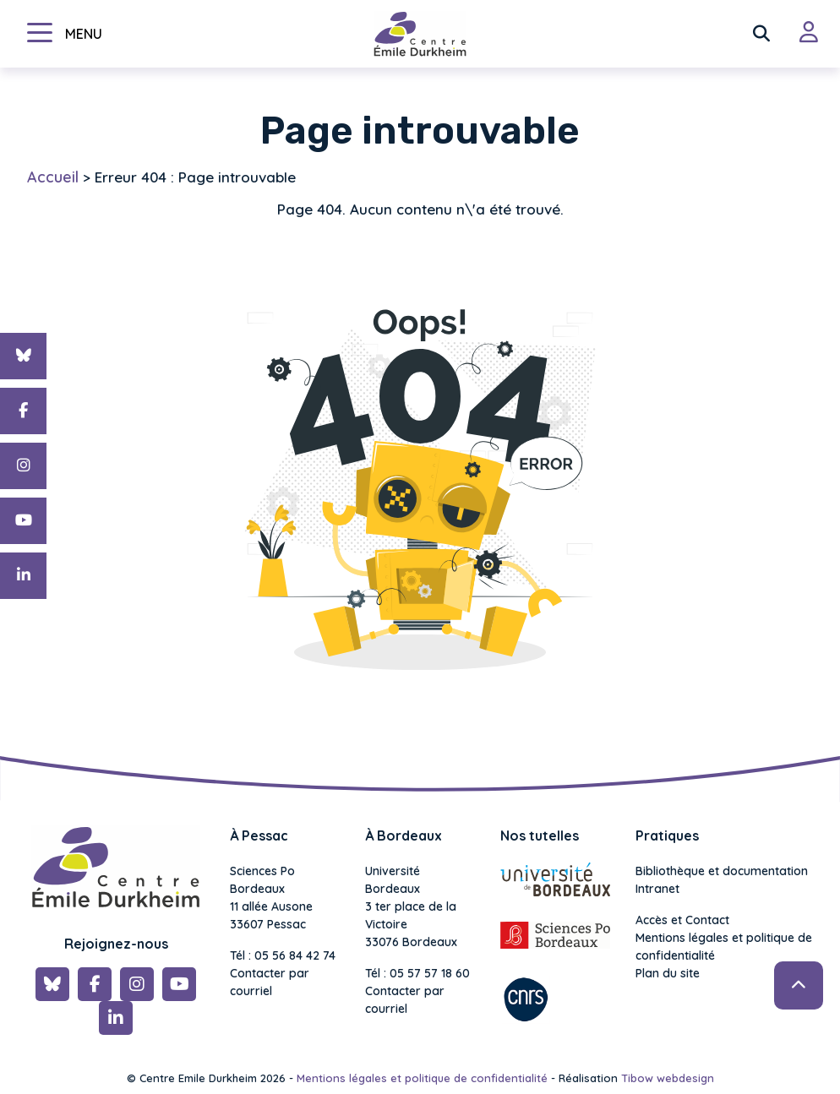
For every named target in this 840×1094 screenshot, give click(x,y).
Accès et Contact (682, 920)
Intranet (657, 888)
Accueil (53, 177)
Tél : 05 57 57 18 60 (417, 973)
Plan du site (667, 973)
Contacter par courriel (269, 982)
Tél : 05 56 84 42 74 (282, 955)
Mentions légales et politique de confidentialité (723, 946)
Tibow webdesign (667, 1078)
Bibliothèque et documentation (721, 871)
